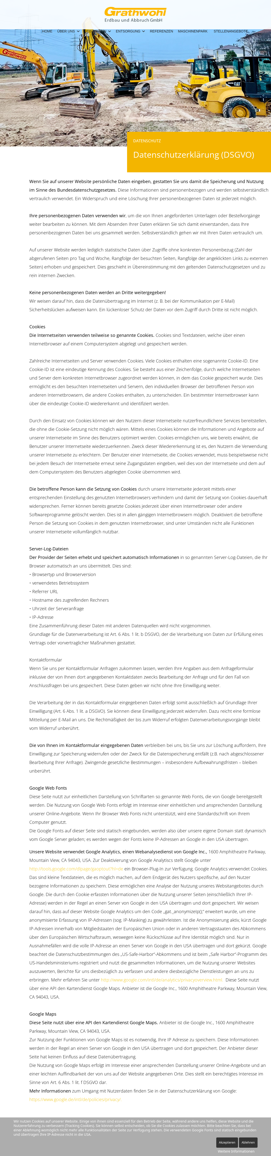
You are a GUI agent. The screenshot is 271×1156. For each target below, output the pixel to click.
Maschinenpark (192, 31)
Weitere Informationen (236, 1151)
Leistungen (95, 31)
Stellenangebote (231, 31)
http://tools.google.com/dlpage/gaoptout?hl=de (76, 869)
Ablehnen (248, 1142)
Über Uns (66, 31)
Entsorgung (128, 31)
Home (47, 31)
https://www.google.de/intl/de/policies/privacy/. (75, 1099)
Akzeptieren (227, 1142)
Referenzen (161, 31)
